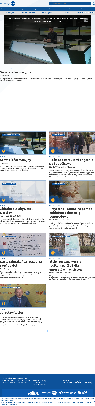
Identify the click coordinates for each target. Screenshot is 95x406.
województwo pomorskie (11, 134)
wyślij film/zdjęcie (89, 12)
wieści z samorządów (31, 9)
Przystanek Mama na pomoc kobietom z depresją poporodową (70, 212)
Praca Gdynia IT (47, 13)
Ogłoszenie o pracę (39, 380)
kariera (83, 9)
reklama (77, 9)
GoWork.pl (36, 382)
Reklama (67, 13)
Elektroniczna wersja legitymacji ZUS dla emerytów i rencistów (65, 265)
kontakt (90, 9)
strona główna (6, 9)
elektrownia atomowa (58, 9)
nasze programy (17, 9)
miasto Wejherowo (58, 134)
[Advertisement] (24, 112)
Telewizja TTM (81, 383)
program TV (45, 9)
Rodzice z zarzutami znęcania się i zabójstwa (71, 161)
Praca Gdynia (9, 13)
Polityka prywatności (40, 384)
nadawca (70, 9)
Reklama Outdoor (28, 13)
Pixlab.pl (90, 383)
